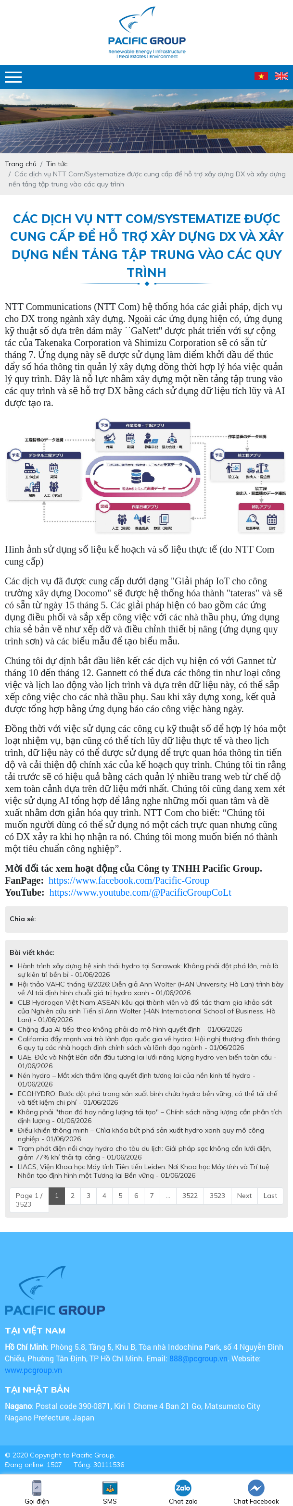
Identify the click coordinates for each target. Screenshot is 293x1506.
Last (270, 1195)
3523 (217, 1195)
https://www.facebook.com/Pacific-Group (129, 880)
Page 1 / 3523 (29, 1200)
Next (244, 1195)
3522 (190, 1195)
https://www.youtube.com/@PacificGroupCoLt (140, 892)
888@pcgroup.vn (198, 1358)
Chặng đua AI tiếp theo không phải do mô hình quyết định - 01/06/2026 (130, 1029)
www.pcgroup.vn (34, 1370)
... (168, 1195)
